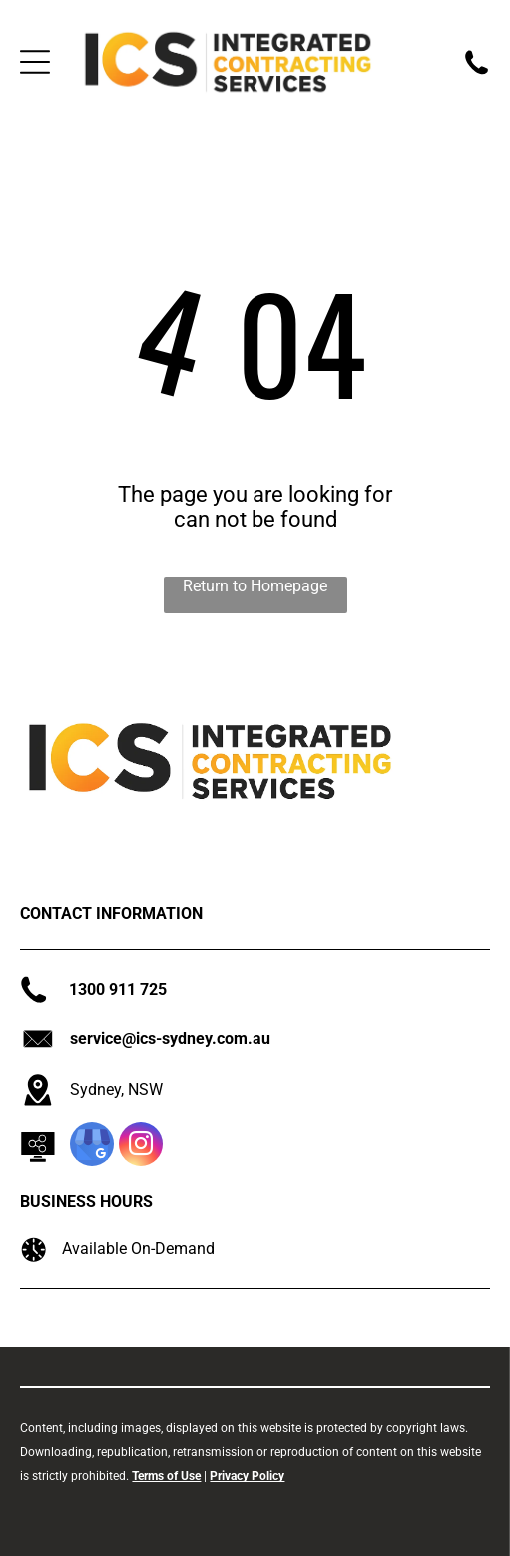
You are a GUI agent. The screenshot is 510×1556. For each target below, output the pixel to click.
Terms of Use (166, 1476)
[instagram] (141, 1146)
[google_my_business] (92, 1146)
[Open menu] (35, 62)
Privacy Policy (247, 1476)
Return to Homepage (255, 586)
